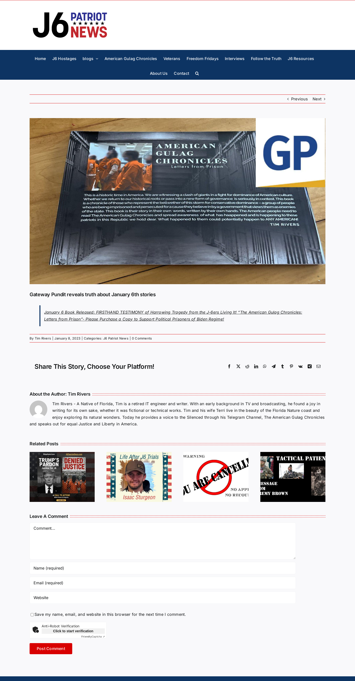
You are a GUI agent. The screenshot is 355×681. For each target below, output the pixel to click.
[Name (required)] (163, 568)
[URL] (163, 597)
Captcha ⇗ (93, 636)
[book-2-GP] (177, 201)
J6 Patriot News (115, 338)
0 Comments (142, 338)
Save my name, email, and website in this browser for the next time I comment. (110, 614)
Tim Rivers (43, 338)
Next (317, 98)
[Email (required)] (163, 583)
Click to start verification (73, 631)
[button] (197, 72)
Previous (299, 98)
